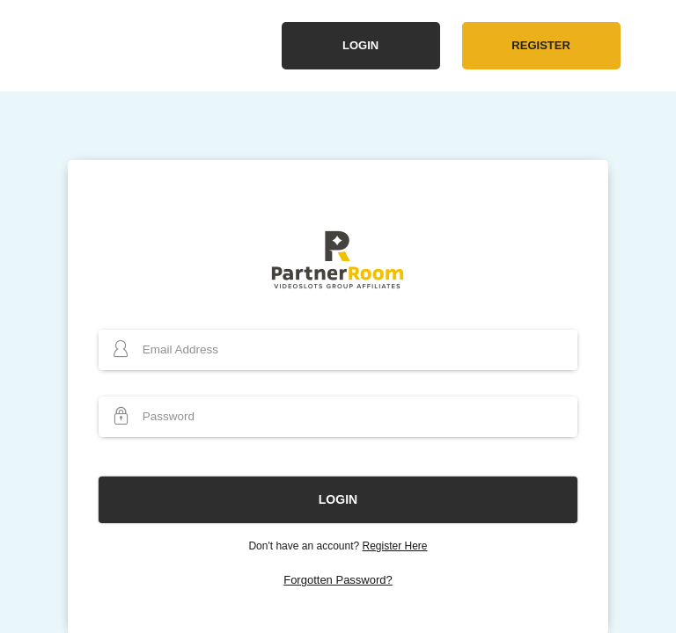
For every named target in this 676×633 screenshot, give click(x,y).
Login (360, 45)
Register (540, 45)
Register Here (395, 546)
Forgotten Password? (338, 579)
